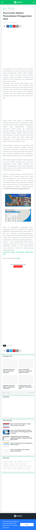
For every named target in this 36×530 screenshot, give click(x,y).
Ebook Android (23, 464)
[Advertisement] (18, 48)
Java (24, 466)
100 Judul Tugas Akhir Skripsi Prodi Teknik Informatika (8, 371)
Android (5, 461)
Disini (18, 258)
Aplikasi (10, 461)
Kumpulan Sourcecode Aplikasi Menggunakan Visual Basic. (9, 387)
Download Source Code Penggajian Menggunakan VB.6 (25, 387)
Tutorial (13, 468)
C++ (29, 461)
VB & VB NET (10, 10)
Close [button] (26, 524)
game (16, 466)
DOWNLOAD (18, 266)
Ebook (16, 464)
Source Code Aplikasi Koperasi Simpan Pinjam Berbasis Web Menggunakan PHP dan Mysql (21, 432)
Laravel (29, 466)
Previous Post (5, 393)
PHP (5, 468)
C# (25, 461)
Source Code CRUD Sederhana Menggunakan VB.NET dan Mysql (25, 371)
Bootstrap (20, 461)
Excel (11, 466)
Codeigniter (6, 464)
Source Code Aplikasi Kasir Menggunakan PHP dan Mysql (21, 443)
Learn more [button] (6, 527)
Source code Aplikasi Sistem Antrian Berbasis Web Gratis (20, 450)
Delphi (12, 464)
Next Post (31, 393)
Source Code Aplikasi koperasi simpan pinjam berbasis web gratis (20, 424)
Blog (15, 461)
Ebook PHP (6, 466)
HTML (20, 466)
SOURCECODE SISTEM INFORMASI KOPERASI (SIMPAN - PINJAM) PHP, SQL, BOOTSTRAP (21, 438)
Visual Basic (27, 468)
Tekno (9, 468)
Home (4, 10)
